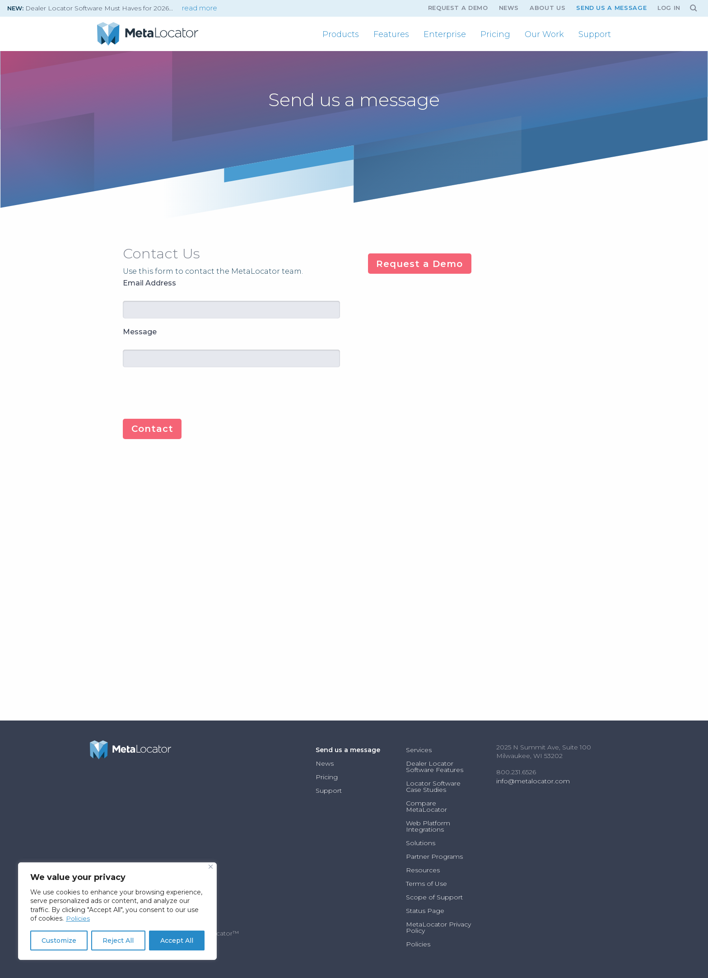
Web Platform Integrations (428, 826)
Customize (59, 940)
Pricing (495, 34)
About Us (547, 8)
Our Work (544, 34)
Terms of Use (426, 884)
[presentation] (191, 392)
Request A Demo (458, 8)
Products (340, 34)
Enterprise (445, 34)
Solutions (420, 843)
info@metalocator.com (533, 781)
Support (594, 34)
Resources (423, 870)
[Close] (211, 867)
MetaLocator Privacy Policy (438, 927)
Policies (78, 918)
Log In (668, 8)
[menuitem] (340, 34)
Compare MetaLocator (426, 806)
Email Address (149, 283)
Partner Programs (434, 856)
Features (391, 34)
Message (140, 332)
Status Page (425, 911)
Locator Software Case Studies (433, 786)
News (509, 8)
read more (199, 8)
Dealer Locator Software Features (434, 766)
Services (419, 750)
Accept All (176, 940)
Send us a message (611, 8)
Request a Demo (419, 263)
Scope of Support (434, 897)
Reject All (118, 940)
